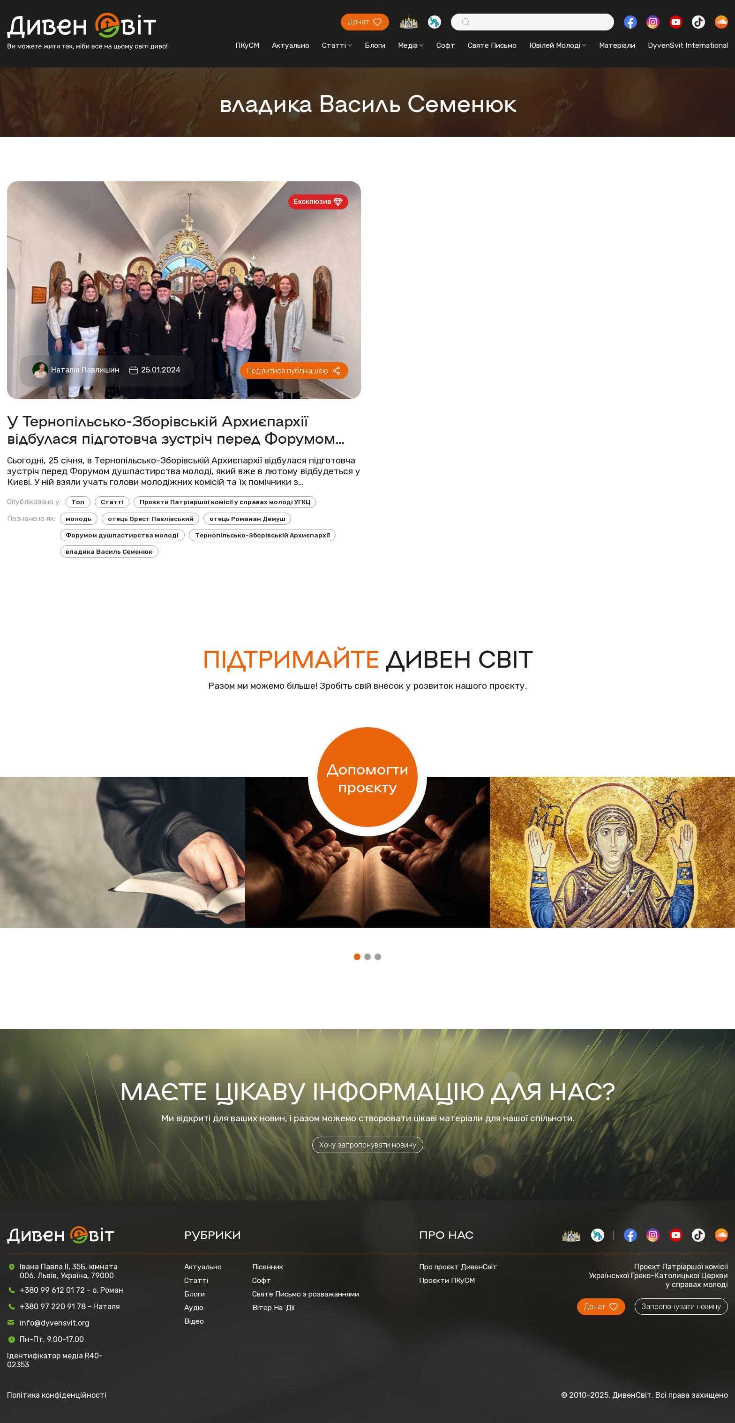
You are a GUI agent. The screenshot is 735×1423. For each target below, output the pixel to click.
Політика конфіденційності (56, 1395)
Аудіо (193, 1307)
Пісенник (267, 1266)
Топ (77, 502)
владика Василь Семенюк (109, 551)
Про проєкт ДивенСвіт (458, 1266)
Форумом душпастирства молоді (122, 535)
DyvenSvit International (688, 45)
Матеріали (617, 45)
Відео (194, 1321)
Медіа (411, 45)
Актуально (290, 45)
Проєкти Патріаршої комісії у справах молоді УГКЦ (225, 502)
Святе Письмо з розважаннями (305, 1293)
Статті (337, 45)
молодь (78, 518)
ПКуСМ (247, 45)
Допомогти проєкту (367, 777)
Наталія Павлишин (85, 369)
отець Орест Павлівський (151, 518)
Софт (445, 45)
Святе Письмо (492, 45)
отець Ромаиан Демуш (247, 518)
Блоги (375, 45)
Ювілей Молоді (557, 45)
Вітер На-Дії (273, 1307)
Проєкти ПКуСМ (447, 1280)
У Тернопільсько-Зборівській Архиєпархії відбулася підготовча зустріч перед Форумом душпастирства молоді (171, 428)
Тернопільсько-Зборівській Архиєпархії (262, 535)
